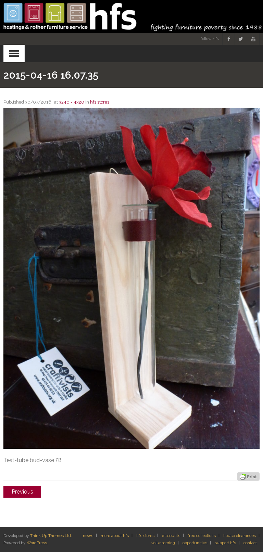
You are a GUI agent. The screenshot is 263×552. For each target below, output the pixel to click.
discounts (171, 535)
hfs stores (99, 102)
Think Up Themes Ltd (50, 535)
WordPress (37, 542)
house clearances (239, 535)
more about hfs (115, 535)
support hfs (225, 542)
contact (250, 542)
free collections (202, 535)
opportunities (195, 542)
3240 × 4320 (71, 102)
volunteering (163, 542)
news (88, 535)
